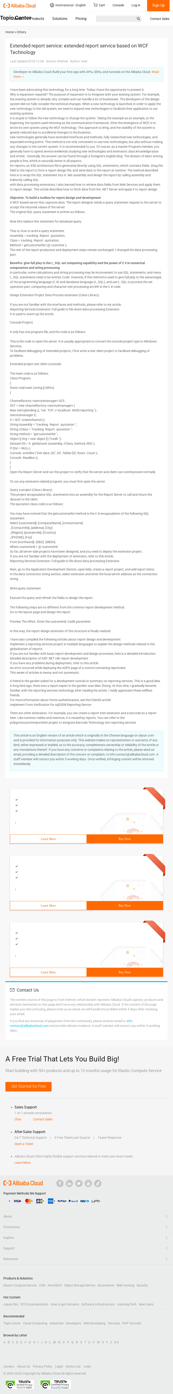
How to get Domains (65, 1304)
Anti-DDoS (55, 1285)
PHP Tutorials (131, 1323)
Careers (8, 1366)
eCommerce (106, 1285)
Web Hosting (125, 1285)
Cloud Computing (35, 1323)
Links (87, 1366)
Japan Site (10, 1304)
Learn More (48, 839)
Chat (17, 1119)
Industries (57, 1323)
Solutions (59, 18)
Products (37, 18)
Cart (99, 5)
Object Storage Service (79, 1285)
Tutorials (114, 1323)
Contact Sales (159, 19)
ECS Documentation (34, 1304)
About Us (23, 1366)
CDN (42, 1285)
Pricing (80, 18)
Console (118, 5)
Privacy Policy (42, 1366)
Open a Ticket (23, 1144)
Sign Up (158, 5)
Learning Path (127, 1304)
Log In (136, 5)
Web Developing (94, 1323)
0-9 (116, 1342)
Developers (73, 1323)
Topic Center (12, 1323)
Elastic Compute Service (20, 1285)
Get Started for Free (28, 1086)
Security (142, 1285)
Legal (59, 1366)
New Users (146, 1304)
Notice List (73, 1366)
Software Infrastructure (97, 1304)
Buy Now (124, 839)
